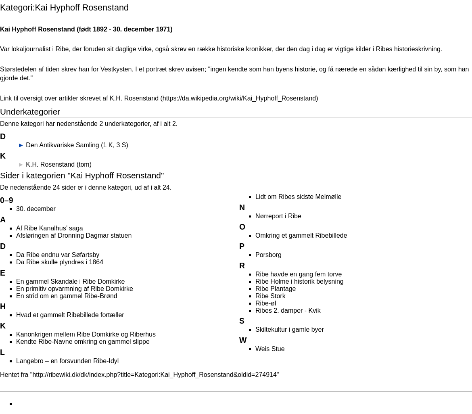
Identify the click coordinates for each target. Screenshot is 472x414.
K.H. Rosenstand (50, 164)
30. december (133, 29)
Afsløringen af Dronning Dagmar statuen (74, 235)
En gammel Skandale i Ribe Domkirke (70, 281)
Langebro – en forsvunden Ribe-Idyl (67, 361)
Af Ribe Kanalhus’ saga (49, 228)
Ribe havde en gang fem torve (298, 274)
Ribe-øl (265, 303)
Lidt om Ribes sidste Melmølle (298, 196)
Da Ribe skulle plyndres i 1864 (59, 262)
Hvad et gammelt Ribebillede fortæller (70, 315)
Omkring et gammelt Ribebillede (301, 235)
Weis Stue (270, 348)
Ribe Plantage (275, 288)
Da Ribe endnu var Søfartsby (57, 254)
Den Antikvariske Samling (62, 145)
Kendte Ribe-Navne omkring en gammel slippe (83, 341)
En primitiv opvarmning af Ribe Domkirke (74, 288)
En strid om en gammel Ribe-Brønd (66, 296)
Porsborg (268, 254)
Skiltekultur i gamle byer (289, 329)
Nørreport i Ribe (278, 216)
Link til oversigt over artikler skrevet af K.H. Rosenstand (79, 98)
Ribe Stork (270, 296)
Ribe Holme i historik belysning (299, 281)
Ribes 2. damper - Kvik (288, 310)
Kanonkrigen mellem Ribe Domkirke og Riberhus (86, 334)
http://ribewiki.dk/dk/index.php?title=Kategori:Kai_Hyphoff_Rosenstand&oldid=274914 (154, 374)
